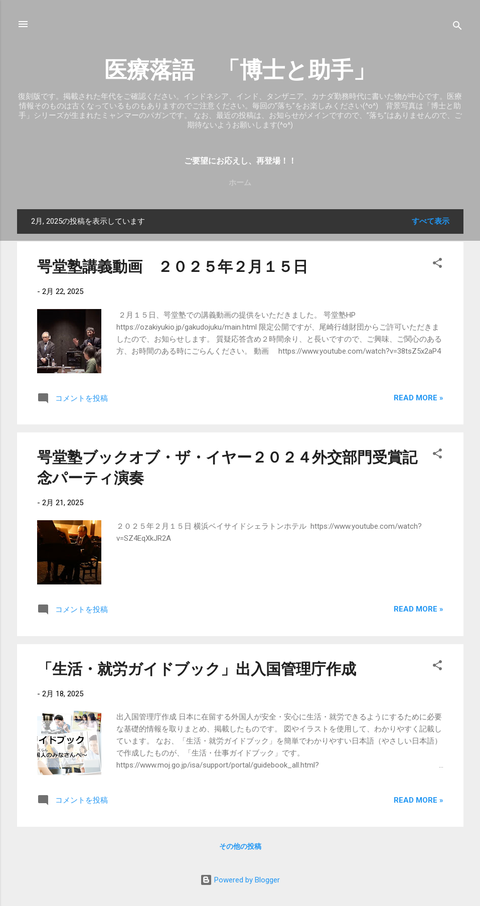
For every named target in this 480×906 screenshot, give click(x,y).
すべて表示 (430, 221)
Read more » (418, 397)
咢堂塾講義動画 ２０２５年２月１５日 (172, 266)
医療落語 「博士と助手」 (240, 70)
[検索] (457, 27)
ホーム (240, 182)
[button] (437, 264)
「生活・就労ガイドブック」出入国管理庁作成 (196, 669)
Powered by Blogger (240, 879)
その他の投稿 (240, 846)
